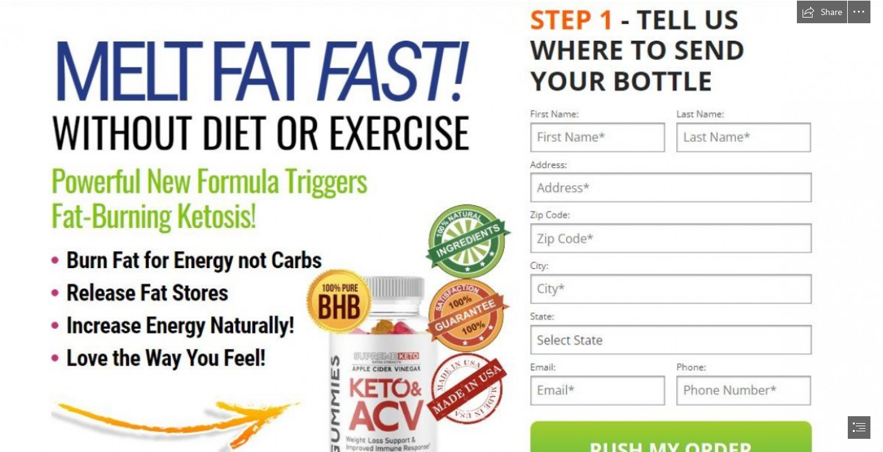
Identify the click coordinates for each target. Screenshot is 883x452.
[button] (822, 12)
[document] (441, 226)
